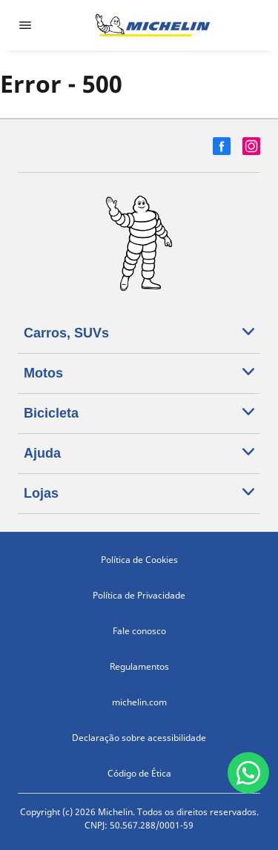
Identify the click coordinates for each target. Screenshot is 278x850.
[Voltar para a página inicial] (152, 25)
